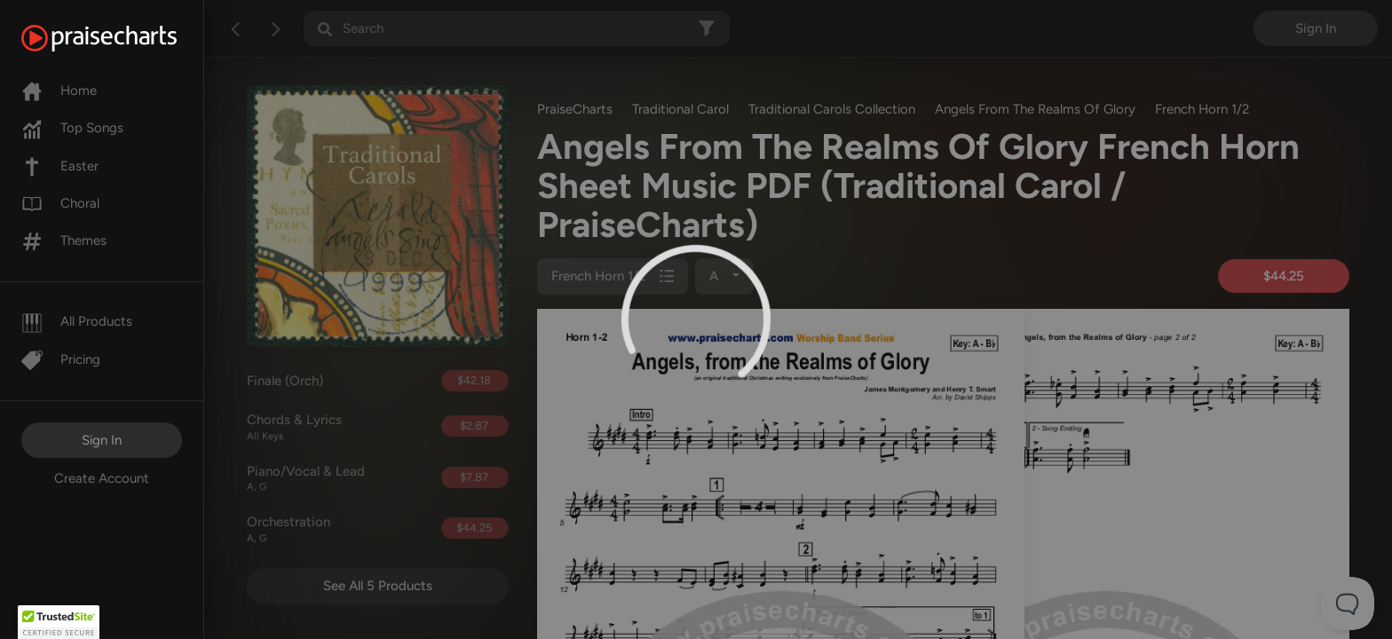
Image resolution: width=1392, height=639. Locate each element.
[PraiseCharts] (121, 38)
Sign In (102, 440)
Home (59, 91)
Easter (60, 166)
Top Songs (72, 128)
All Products (76, 321)
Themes (64, 240)
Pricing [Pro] (60, 359)
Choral (60, 203)
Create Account (101, 478)
